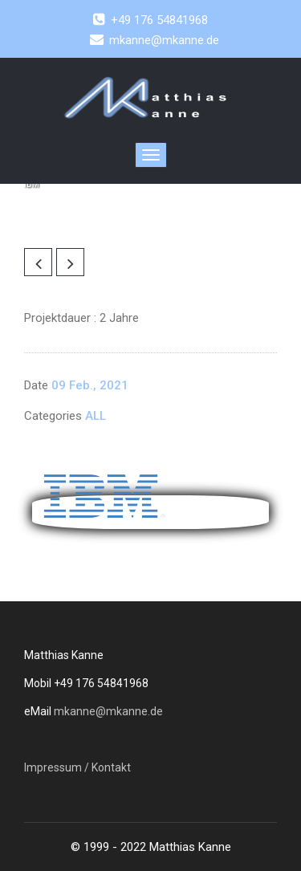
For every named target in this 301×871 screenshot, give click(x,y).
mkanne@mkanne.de (108, 711)
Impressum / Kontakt (77, 767)
